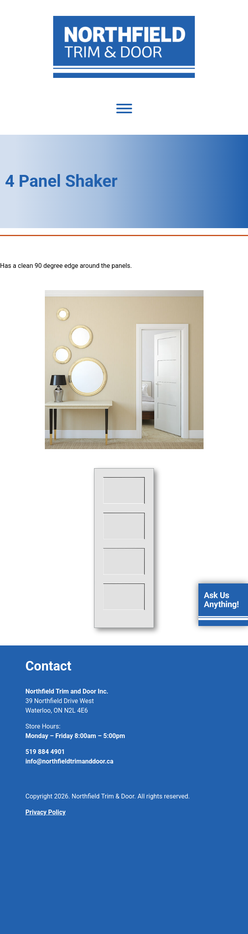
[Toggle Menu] (124, 108)
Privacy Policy (45, 812)
